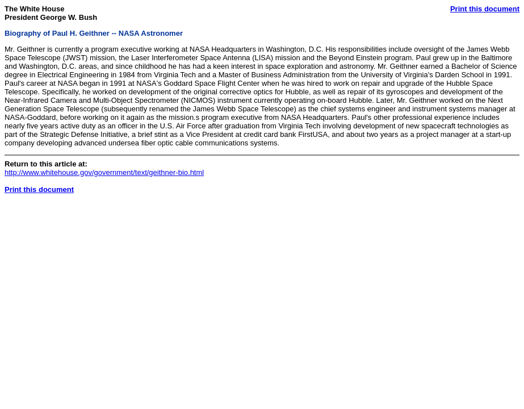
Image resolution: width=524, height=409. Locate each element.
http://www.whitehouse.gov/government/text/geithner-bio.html (104, 172)
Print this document (484, 9)
